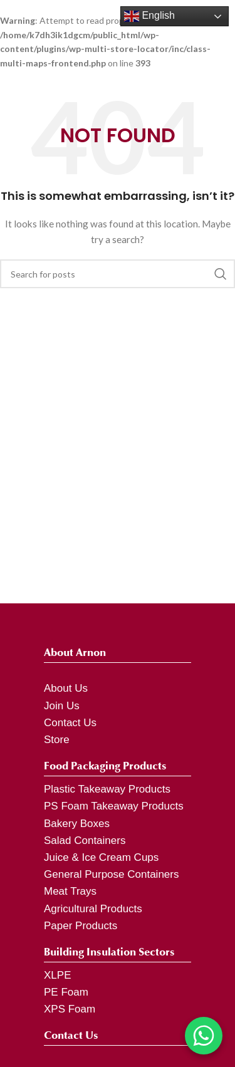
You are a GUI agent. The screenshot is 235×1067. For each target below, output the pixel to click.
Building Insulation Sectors (109, 952)
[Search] (117, 273)
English (149, 16)
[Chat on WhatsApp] (203, 1035)
